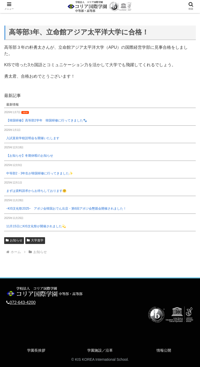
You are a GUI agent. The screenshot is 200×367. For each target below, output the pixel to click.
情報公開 (164, 350)
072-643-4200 (23, 302)
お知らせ (14, 240)
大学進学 (35, 240)
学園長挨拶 (36, 350)
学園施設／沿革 (100, 350)
